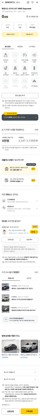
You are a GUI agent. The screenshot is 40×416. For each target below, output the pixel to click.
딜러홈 (33, 232)
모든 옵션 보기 (20, 95)
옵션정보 (8, 47)
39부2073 (12, 2)
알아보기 (20, 169)
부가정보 (32, 47)
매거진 (29, 278)
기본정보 (20, 47)
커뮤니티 (11, 278)
